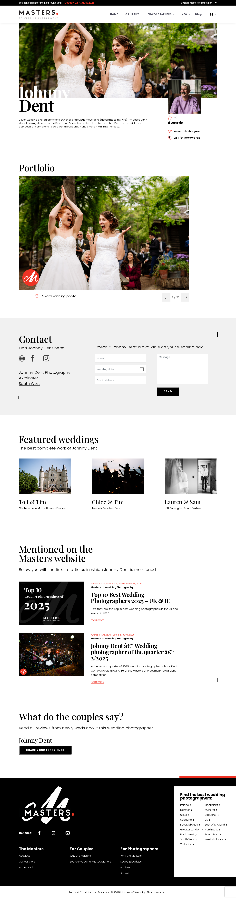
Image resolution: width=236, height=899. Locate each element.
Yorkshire (185, 844)
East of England (215, 824)
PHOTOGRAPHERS (160, 14)
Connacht (211, 805)
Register (125, 867)
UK (206, 819)
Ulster (183, 814)
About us (24, 855)
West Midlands (214, 839)
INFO (184, 14)
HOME (114, 14)
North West (187, 834)
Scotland (210, 814)
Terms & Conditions (81, 892)
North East (211, 829)
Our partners (27, 861)
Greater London (190, 829)
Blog (198, 14)
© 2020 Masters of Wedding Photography (137, 892)
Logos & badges (131, 861)
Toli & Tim (33, 502)
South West (30, 383)
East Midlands (189, 824)
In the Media (26, 867)
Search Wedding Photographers (90, 861)
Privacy (102, 892)
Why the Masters (80, 855)
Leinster (185, 809)
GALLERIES (132, 14)
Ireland (184, 805)
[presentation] (166, 297)
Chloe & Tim (109, 502)
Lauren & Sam (184, 502)
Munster (210, 809)
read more (97, 620)
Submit (124, 873)
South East (211, 834)
